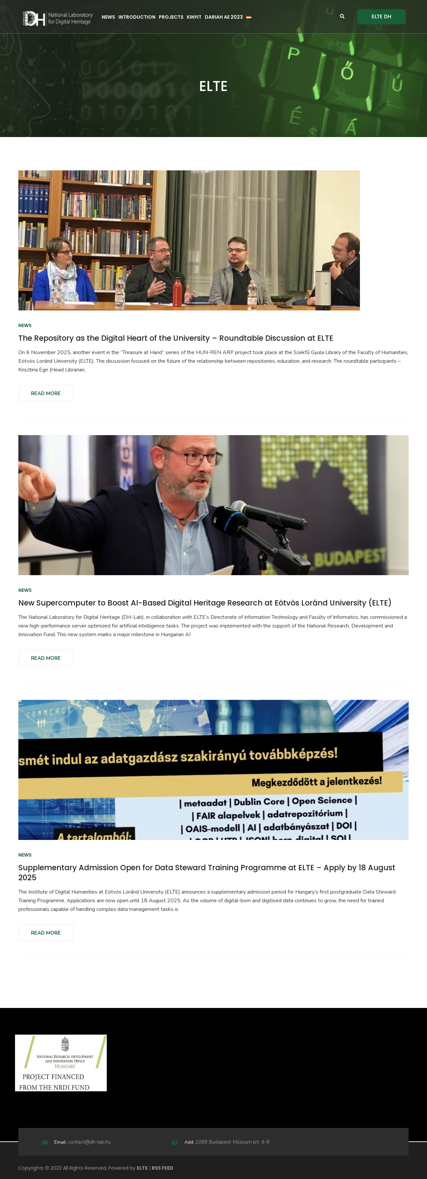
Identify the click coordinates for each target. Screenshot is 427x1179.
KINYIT (194, 17)
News (108, 17)
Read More (46, 393)
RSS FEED (162, 1168)
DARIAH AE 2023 (224, 17)
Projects (171, 17)
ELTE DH (381, 16)
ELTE (142, 1168)
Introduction (136, 17)
